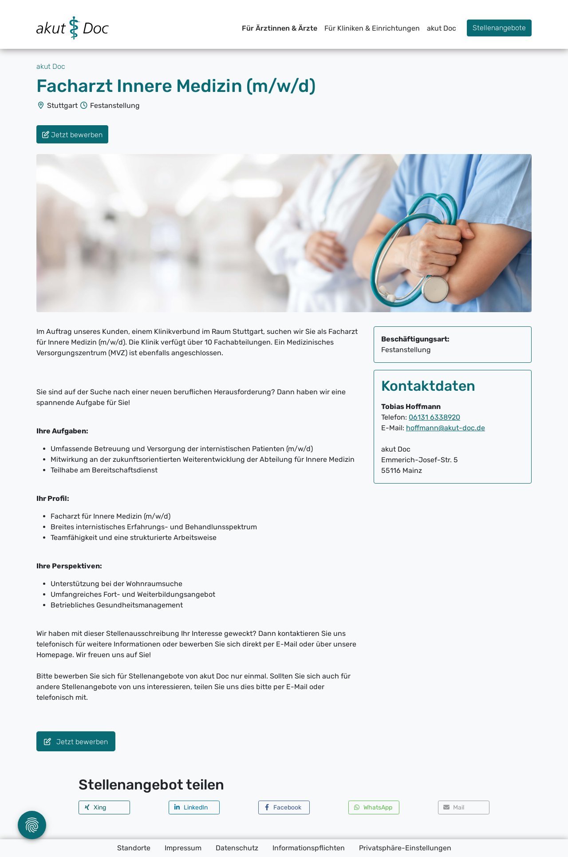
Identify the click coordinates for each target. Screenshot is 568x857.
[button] (104, 807)
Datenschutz (237, 848)
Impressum (183, 848)
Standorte (133, 848)
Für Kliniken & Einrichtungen (372, 28)
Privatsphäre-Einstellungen (405, 848)
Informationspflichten (308, 848)
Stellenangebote (499, 28)
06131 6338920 (434, 417)
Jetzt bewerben (76, 742)
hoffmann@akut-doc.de (445, 428)
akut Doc (441, 28)
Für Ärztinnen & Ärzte (279, 28)
